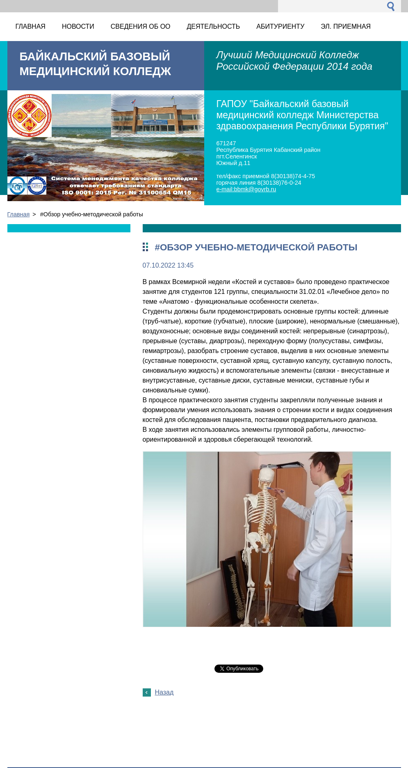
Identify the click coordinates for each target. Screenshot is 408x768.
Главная (18, 214)
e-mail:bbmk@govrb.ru (246, 189)
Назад (164, 692)
